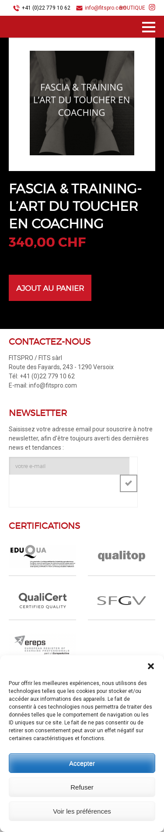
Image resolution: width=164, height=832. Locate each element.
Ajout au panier (50, 288)
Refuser (82, 787)
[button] (151, 666)
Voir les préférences (82, 811)
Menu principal (148, 28)
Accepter (82, 763)
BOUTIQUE (132, 8)
